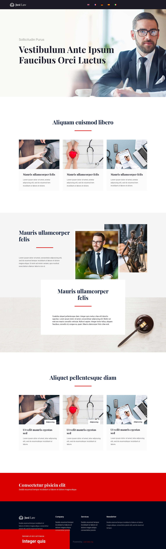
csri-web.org (88, 542)
